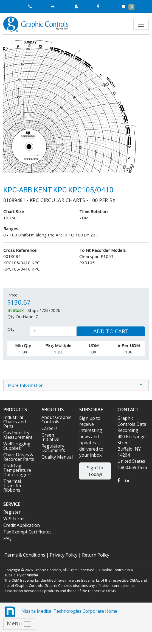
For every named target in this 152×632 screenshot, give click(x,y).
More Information (26, 385)
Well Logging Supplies (16, 446)
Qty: (11, 329)
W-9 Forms (14, 519)
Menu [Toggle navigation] (19, 624)
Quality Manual (57, 457)
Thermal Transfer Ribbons (12, 485)
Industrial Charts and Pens (14, 421)
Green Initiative (50, 437)
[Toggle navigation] (141, 24)
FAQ (7, 538)
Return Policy (95, 555)
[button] (14, 104)
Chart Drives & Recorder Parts (18, 457)
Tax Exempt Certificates (27, 532)
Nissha (32, 575)
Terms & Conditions (24, 555)
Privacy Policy (63, 555)
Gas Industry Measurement (17, 435)
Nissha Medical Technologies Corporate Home (60, 612)
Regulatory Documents (53, 448)
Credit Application (21, 525)
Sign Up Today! (95, 471)
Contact (128, 410)
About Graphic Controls (56, 419)
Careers (49, 428)
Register (12, 512)
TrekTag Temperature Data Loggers (17, 470)
